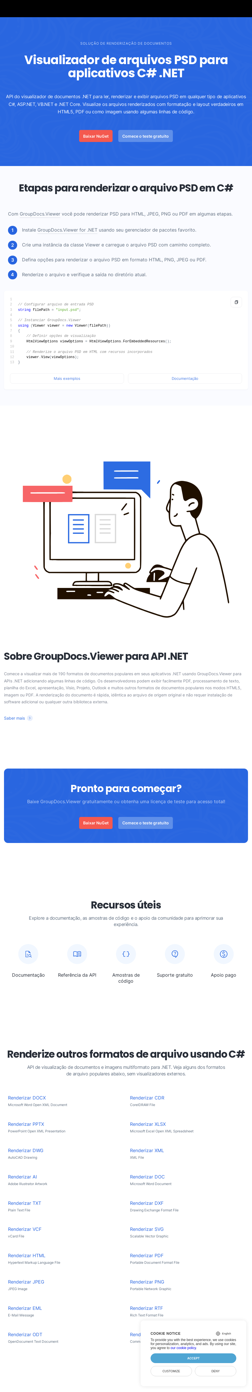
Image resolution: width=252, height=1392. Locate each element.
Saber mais (14, 718)
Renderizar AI (22, 1177)
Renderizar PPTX (26, 1124)
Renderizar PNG (147, 1282)
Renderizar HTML (26, 1255)
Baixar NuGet (96, 136)
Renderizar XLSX (148, 1124)
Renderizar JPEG (26, 1282)
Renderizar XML (147, 1150)
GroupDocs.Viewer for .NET (67, 230)
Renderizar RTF (146, 1308)
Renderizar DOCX (27, 1098)
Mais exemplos (67, 378)
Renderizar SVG (147, 1229)
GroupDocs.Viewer (40, 214)
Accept (193, 1358)
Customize (171, 1371)
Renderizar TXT (24, 1203)
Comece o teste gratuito (145, 136)
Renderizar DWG (25, 1150)
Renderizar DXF (146, 1203)
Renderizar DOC (147, 1177)
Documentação (185, 378)
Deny (215, 1371)
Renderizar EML (25, 1308)
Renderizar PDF (146, 1255)
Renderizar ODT (25, 1334)
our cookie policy (183, 1348)
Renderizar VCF (24, 1229)
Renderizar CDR (147, 1098)
